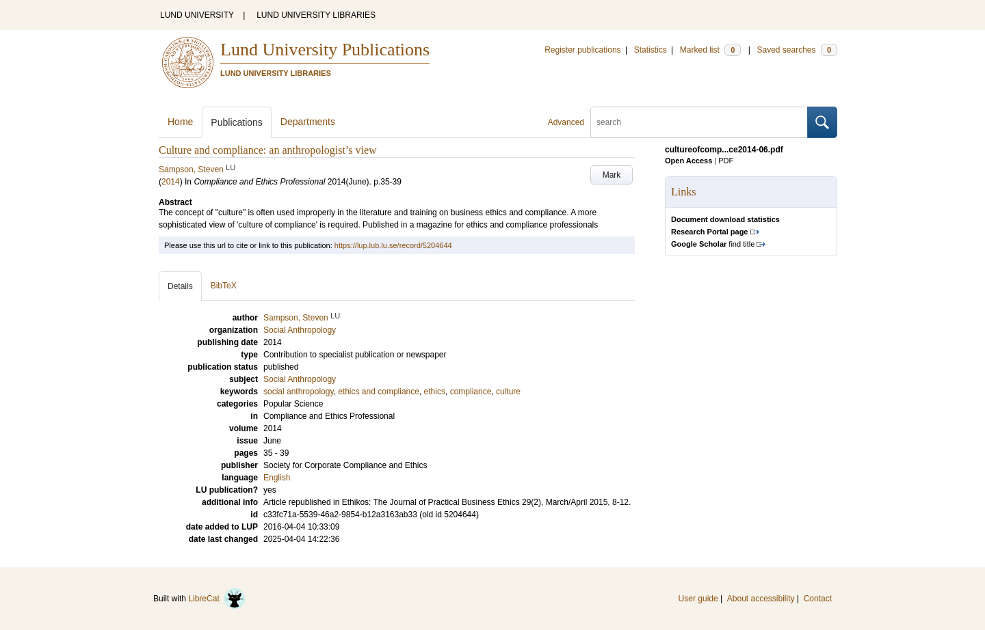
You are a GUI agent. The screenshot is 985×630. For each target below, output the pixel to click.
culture (508, 391)
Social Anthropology (299, 379)
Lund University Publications (325, 49)
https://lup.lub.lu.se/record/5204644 (393, 245)
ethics (434, 391)
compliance (471, 391)
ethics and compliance (378, 391)
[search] (699, 122)
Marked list (710, 50)
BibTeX (224, 285)
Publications (237, 122)
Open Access (688, 160)
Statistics (650, 50)
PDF (725, 160)
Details (180, 286)
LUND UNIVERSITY (197, 15)
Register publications (582, 50)
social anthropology (298, 391)
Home (180, 121)
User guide (698, 598)
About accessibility (761, 598)
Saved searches (797, 50)
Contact (818, 598)
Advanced (566, 122)
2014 (170, 182)
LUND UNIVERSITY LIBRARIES (316, 15)
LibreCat (217, 599)
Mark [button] (612, 175)
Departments (307, 121)
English (276, 477)
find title (712, 244)
